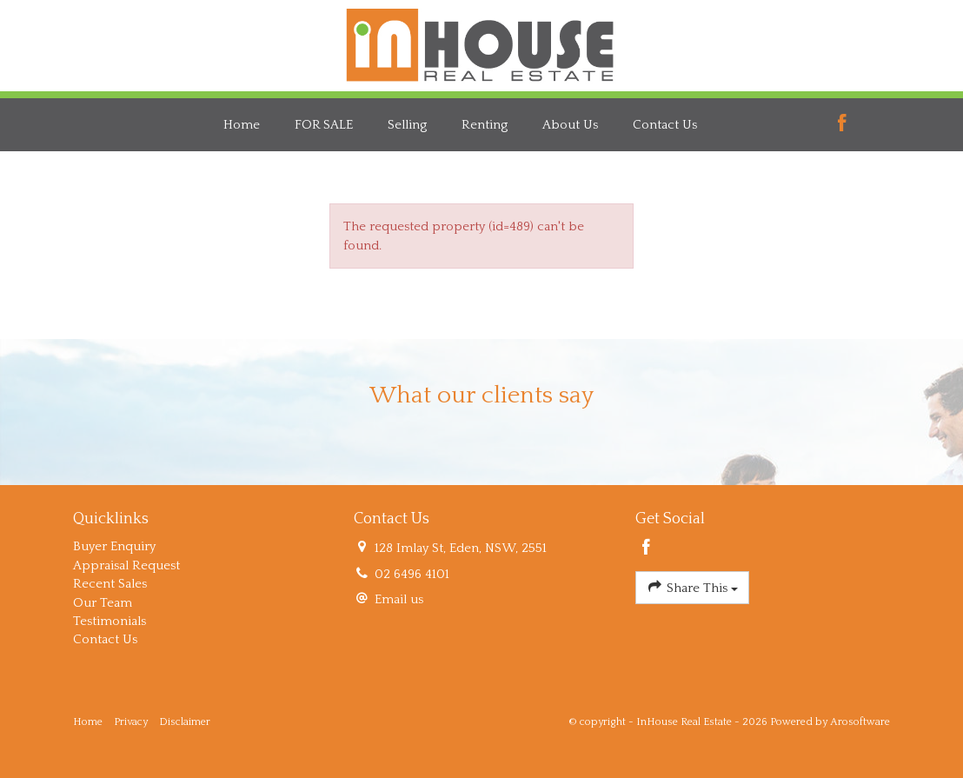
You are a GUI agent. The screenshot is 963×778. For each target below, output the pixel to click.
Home (241, 124)
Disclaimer (184, 722)
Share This (692, 586)
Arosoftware (860, 722)
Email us (399, 599)
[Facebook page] (842, 124)
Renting (485, 124)
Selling (407, 124)
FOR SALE (324, 124)
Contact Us (665, 124)
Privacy (131, 722)
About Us (570, 124)
